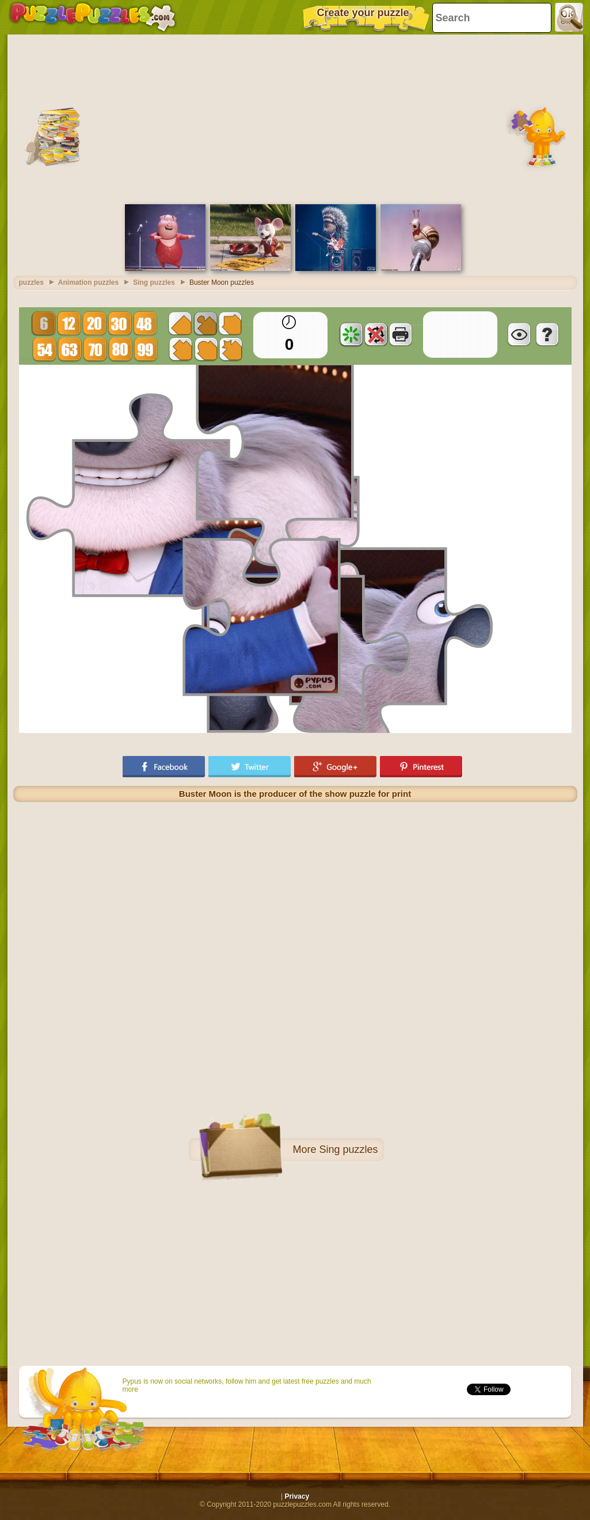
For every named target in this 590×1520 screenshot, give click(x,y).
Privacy (296, 1496)
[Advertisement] (295, 117)
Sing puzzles (348, 1149)
